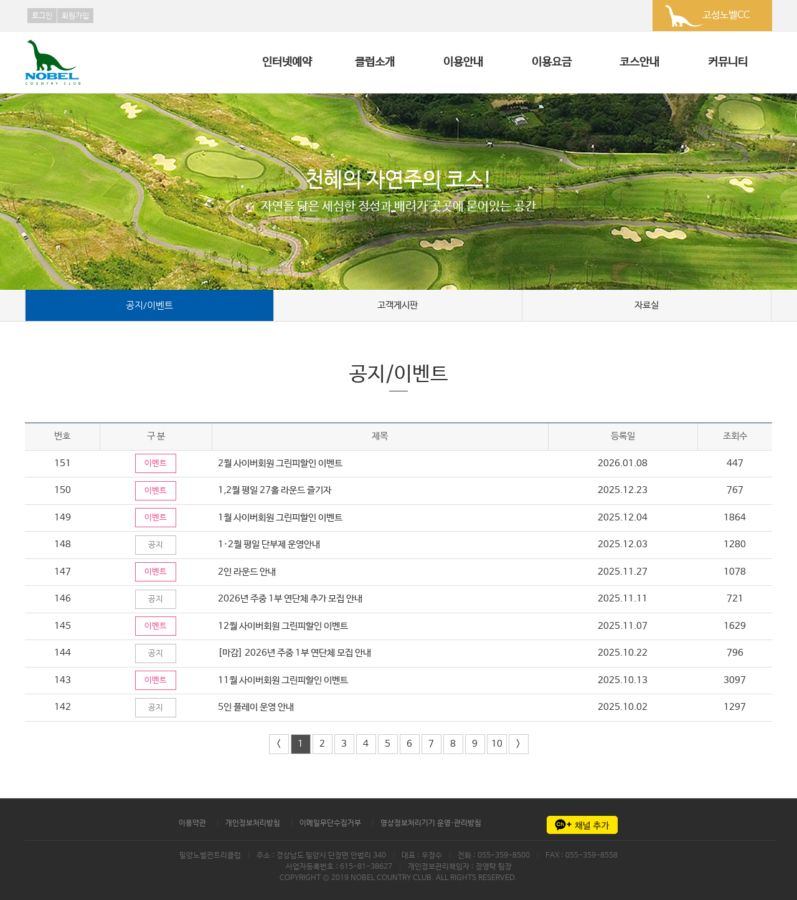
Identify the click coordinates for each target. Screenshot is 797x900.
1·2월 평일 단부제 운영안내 (270, 544)
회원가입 (75, 15)
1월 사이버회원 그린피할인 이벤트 (282, 517)
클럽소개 (375, 62)
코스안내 (639, 62)
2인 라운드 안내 (248, 572)
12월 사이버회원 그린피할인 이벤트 (285, 626)
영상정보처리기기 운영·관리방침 (430, 823)
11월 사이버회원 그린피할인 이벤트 (285, 680)
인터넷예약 (287, 62)
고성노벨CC (726, 15)
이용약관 (192, 823)
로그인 (42, 15)
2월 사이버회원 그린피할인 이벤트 (281, 463)
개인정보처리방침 (252, 823)
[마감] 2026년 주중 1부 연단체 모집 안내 (296, 653)
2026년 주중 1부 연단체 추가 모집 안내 (291, 598)
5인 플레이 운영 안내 (257, 707)
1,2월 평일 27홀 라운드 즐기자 (276, 490)
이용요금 (552, 62)
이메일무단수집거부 (330, 823)
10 (496, 744)
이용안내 (463, 62)
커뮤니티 (728, 62)
